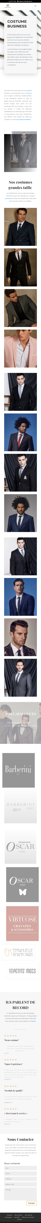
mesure (33, 1021)
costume (28, 91)
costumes (8, 198)
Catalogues (8, 1217)
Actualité (17, 1217)
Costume (10, 1045)
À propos (9, 1215)
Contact (19, 1219)
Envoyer (31, 1203)
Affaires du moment (28, 1217)
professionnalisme (24, 119)
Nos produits (19, 1215)
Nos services (28, 1215)
